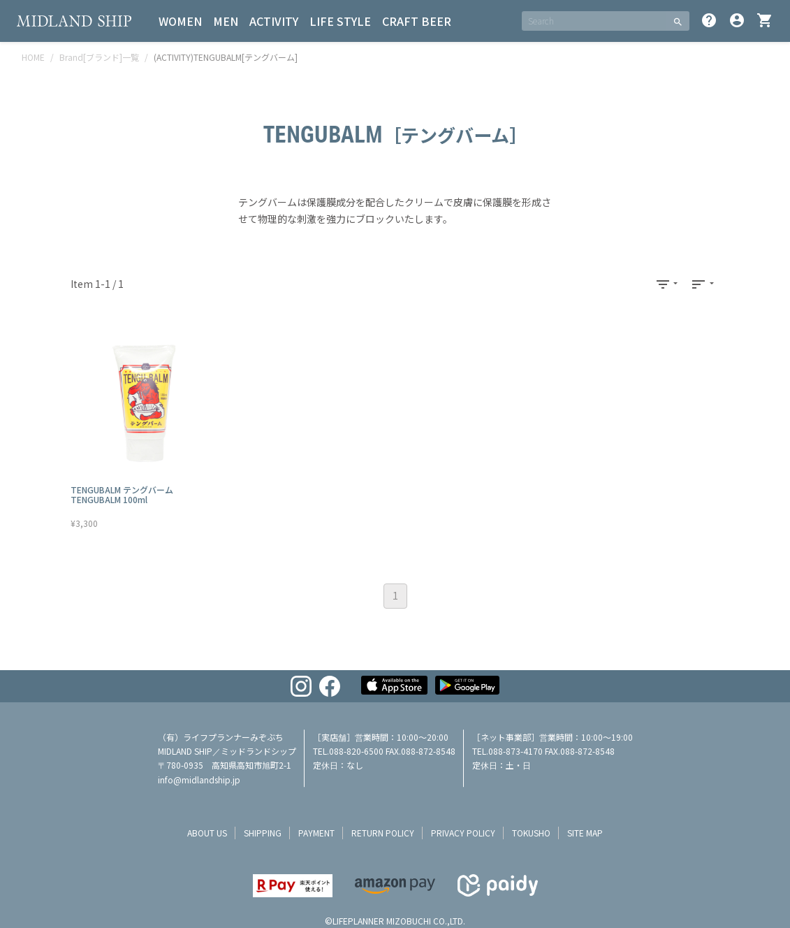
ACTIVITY (273, 21)
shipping (262, 833)
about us (207, 833)
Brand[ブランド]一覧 (99, 57)
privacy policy (463, 833)
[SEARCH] (594, 21)
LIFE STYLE (340, 21)
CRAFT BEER (416, 21)
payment (316, 833)
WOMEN (180, 21)
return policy (382, 833)
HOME (33, 57)
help (709, 20)
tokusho (531, 833)
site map (585, 833)
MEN (225, 21)
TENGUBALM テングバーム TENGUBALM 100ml (122, 494)
